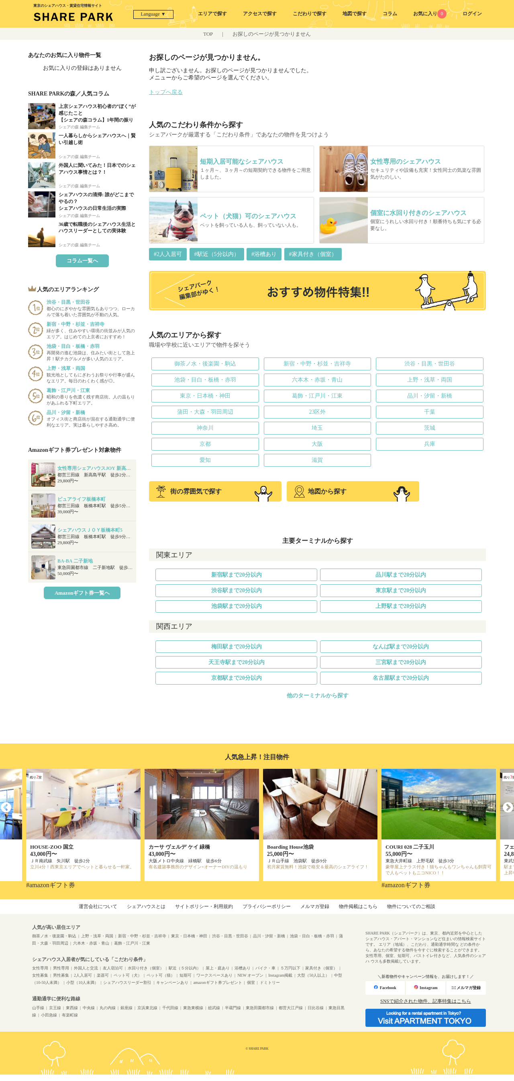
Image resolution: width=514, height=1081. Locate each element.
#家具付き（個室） (313, 254)
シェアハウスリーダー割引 (127, 982)
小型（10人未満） (82, 982)
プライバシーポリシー (267, 906)
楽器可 (103, 975)
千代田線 (170, 1008)
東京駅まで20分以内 (400, 590)
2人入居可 (83, 975)
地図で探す (355, 13)
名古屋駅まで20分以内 (401, 678)
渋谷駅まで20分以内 (236, 590)
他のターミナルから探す (318, 696)
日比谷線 (316, 1008)
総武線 (214, 1008)
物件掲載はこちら (358, 906)
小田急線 (49, 1015)
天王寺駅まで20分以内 (236, 662)
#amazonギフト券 (50, 885)
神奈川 (205, 428)
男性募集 (61, 975)
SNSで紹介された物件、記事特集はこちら (425, 1001)
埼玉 (317, 428)
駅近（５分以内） (185, 968)
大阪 (317, 444)
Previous (6, 808)
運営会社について (98, 906)
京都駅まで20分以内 (236, 678)
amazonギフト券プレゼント (217, 982)
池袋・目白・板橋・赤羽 (205, 380)
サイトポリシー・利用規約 (204, 906)
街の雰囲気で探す (189, 492)
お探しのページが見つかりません (272, 34)
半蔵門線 (233, 1008)
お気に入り (430, 13)
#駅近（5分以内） (216, 254)
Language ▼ (153, 14)
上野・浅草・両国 (429, 380)
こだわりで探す (309, 13)
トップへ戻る (166, 92)
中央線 (89, 1008)
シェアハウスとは (146, 906)
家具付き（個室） (321, 968)
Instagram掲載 (280, 975)
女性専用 (40, 968)
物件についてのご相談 (411, 906)
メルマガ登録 (314, 906)
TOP (208, 34)
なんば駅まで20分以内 (401, 647)
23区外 (317, 412)
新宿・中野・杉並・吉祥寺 (317, 364)
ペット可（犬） (128, 975)
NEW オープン (250, 975)
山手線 (38, 1008)
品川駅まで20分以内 (400, 575)
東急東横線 (193, 1008)
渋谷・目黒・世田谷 (429, 364)
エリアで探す (212, 13)
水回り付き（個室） (146, 968)
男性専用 (61, 968)
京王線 (55, 1008)
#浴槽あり (264, 254)
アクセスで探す (260, 13)
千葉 (429, 412)
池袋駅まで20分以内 (236, 606)
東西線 (72, 1008)
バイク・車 (265, 968)
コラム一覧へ (82, 261)
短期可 (185, 975)
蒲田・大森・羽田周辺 (205, 412)
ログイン (472, 13)
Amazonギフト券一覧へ (82, 593)
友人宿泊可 (113, 968)
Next (508, 808)
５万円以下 (290, 968)
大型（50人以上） (313, 975)
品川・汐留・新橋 (429, 396)
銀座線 (126, 1008)
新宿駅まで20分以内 (236, 575)
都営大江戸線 (291, 1008)
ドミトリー (270, 982)
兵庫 (429, 444)
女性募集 (40, 975)
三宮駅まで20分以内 (400, 662)
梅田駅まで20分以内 (236, 647)
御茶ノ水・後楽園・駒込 (205, 364)
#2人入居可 (168, 254)
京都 (205, 444)
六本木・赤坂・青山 (317, 380)
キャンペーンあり (172, 982)
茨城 (429, 428)
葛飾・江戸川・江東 (317, 396)
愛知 (205, 460)
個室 (251, 982)
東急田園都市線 (260, 1008)
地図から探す (320, 492)
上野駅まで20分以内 (400, 606)
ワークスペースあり (214, 975)
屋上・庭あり (218, 968)
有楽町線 (70, 1015)
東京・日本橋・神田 (205, 396)
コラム (390, 13)
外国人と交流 (86, 968)
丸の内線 (108, 1008)
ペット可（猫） (161, 975)
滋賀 (317, 460)
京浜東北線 (147, 1008)
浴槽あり (243, 968)
